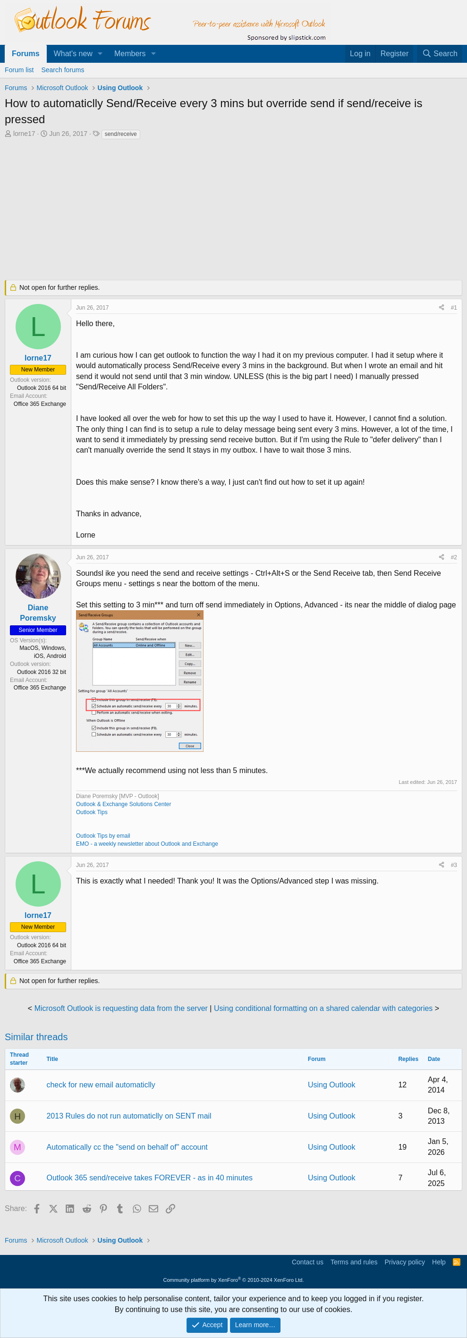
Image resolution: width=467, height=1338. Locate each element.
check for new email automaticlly (100, 1085)
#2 (454, 557)
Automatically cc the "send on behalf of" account (126, 1147)
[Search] (439, 54)
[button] (100, 54)
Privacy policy (404, 1262)
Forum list (19, 70)
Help (439, 1262)
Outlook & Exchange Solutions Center (123, 804)
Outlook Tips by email (103, 836)
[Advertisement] (233, 211)
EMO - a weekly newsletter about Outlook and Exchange (147, 844)
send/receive (121, 134)
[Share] (441, 308)
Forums (26, 54)
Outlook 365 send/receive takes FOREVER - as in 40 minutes (149, 1178)
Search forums (62, 70)
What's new (73, 54)
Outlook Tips (92, 812)
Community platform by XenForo (233, 1280)
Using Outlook (332, 1085)
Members (130, 54)
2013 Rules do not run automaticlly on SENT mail (128, 1116)
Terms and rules (354, 1262)
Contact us (307, 1262)
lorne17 (24, 133)
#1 (454, 307)
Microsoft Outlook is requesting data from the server (121, 1008)
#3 (454, 865)
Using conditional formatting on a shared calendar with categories (323, 1008)
